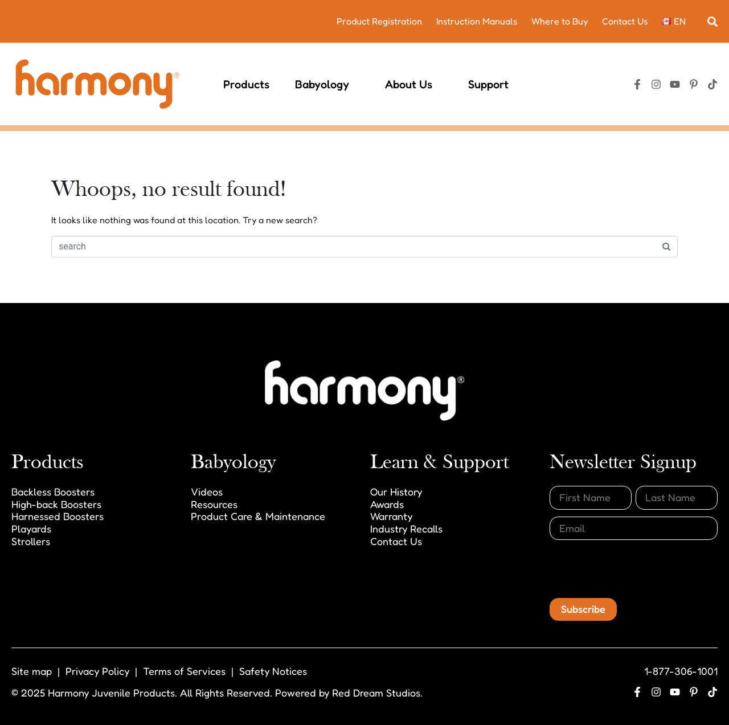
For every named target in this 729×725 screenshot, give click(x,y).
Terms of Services (184, 671)
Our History (396, 491)
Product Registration (379, 21)
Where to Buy (559, 21)
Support (493, 84)
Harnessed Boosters (57, 516)
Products (246, 84)
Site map (31, 671)
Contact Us (625, 21)
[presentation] (636, 569)
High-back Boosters (56, 504)
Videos (207, 491)
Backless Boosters (53, 491)
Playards (31, 528)
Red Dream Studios (376, 692)
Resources (214, 504)
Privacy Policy (97, 671)
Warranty (391, 516)
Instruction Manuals (476, 21)
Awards (387, 504)
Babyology (327, 84)
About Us (414, 84)
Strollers (30, 541)
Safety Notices (273, 671)
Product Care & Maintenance (258, 516)
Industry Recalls (406, 528)
